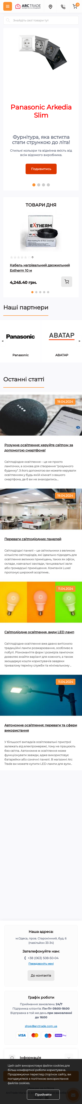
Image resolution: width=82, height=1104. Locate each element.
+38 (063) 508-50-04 (43, 958)
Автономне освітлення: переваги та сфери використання (40, 728)
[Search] (8, 20)
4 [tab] (48, 184)
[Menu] (7, 6)
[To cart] (66, 281)
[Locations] (50, 6)
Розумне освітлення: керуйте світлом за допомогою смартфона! (38, 447)
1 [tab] (33, 184)
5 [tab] (48, 292)
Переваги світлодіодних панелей (32, 539)
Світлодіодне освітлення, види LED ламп (39, 632)
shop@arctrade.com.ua (41, 1026)
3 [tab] (43, 184)
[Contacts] (63, 6)
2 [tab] (38, 184)
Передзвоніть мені (41, 963)
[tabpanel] (41, 109)
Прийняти (43, 1095)
